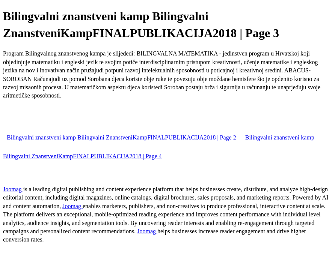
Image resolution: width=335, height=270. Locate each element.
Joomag (13, 189)
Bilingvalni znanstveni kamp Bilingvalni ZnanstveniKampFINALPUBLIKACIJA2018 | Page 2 (121, 137)
